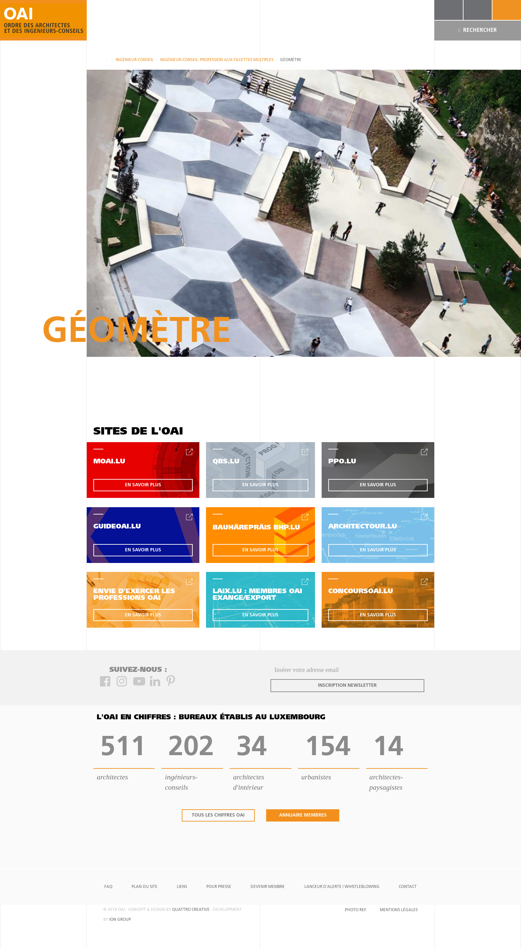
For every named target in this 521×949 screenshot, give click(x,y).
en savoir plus (143, 485)
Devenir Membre (268, 887)
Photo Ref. (355, 910)
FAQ (108, 887)
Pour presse (218, 887)
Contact (408, 887)
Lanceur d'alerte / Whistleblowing (341, 887)
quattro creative (191, 910)
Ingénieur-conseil (135, 60)
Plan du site (144, 887)
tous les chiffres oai (218, 815)
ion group (120, 920)
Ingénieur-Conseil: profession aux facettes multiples (216, 60)
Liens (182, 887)
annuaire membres (303, 815)
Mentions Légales (399, 910)
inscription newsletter (347, 685)
